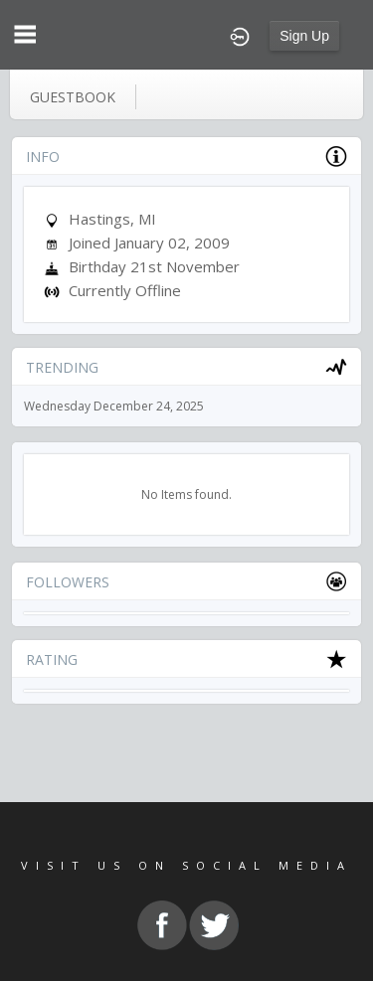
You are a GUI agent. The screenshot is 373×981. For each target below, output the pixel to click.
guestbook (72, 96)
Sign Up (304, 36)
